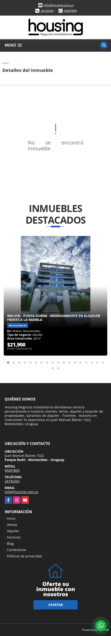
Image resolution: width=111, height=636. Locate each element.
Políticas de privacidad (24, 556)
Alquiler (13, 531)
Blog (10, 543)
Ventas (12, 524)
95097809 (70, 11)
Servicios (14, 537)
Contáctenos (16, 550)
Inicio (5, 63)
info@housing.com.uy (59, 5)
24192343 (47, 11)
